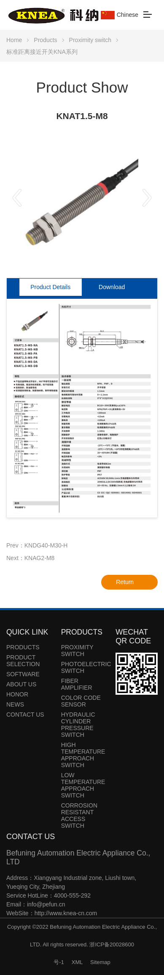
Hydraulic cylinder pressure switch (78, 724)
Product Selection (23, 660)
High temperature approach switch (83, 754)
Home (14, 40)
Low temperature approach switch (83, 785)
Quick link (27, 632)
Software (23, 674)
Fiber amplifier (76, 684)
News (15, 704)
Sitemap (100, 962)
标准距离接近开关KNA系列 (42, 51)
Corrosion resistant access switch (79, 815)
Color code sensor (81, 701)
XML (77, 962)
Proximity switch (90, 40)
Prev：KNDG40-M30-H (36, 545)
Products (45, 40)
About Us (21, 684)
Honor (17, 694)
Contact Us (25, 714)
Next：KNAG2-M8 (30, 558)
